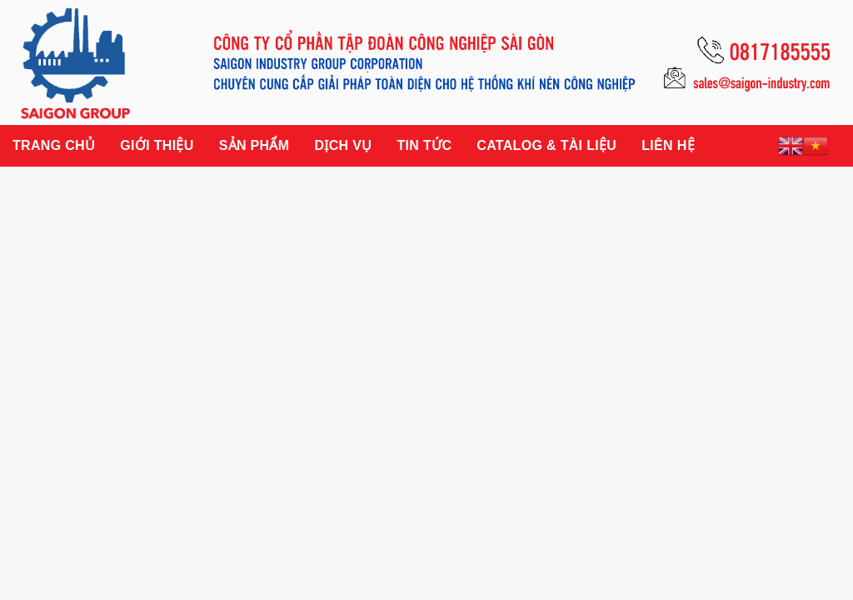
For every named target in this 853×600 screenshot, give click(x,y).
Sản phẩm (254, 145)
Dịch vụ (343, 145)
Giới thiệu (156, 145)
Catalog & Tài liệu (546, 145)
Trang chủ (53, 145)
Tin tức (424, 145)
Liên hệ (668, 145)
